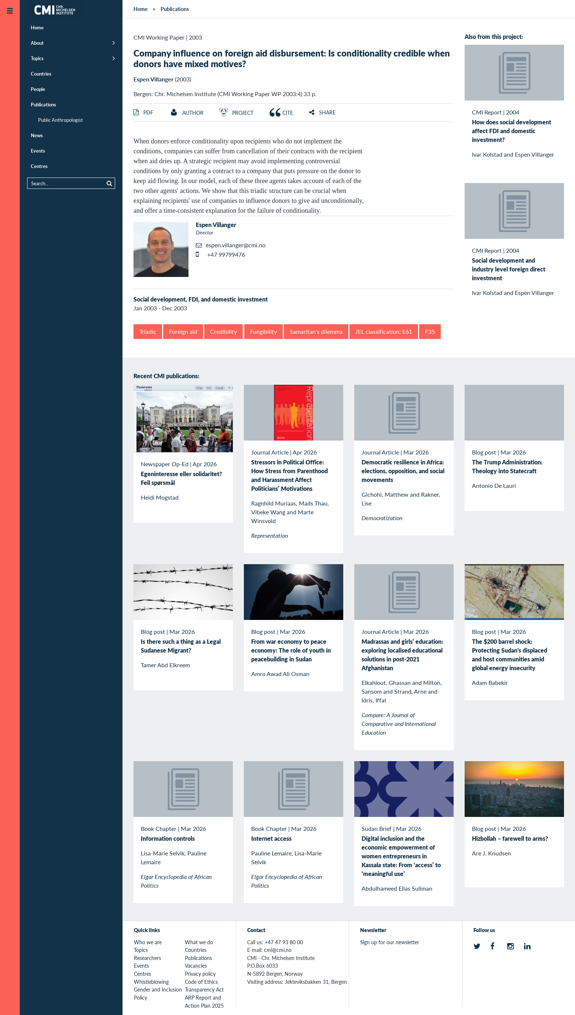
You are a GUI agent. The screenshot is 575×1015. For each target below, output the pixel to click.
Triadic (147, 331)
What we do (199, 942)
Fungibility (263, 331)
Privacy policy (200, 973)
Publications (43, 104)
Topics (37, 58)
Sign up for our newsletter (389, 942)
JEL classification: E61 (383, 331)
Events (38, 150)
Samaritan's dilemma (316, 331)
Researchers (147, 957)
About (37, 42)
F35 (430, 331)
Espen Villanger (153, 79)
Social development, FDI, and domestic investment (200, 299)
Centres (39, 166)
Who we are (148, 942)
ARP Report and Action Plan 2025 (204, 1001)
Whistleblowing (151, 981)
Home (37, 27)
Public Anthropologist (60, 119)
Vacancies (196, 965)
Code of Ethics (201, 981)
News (37, 135)
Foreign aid (183, 331)
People (38, 88)
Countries (41, 73)
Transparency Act (204, 989)
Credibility (223, 331)
